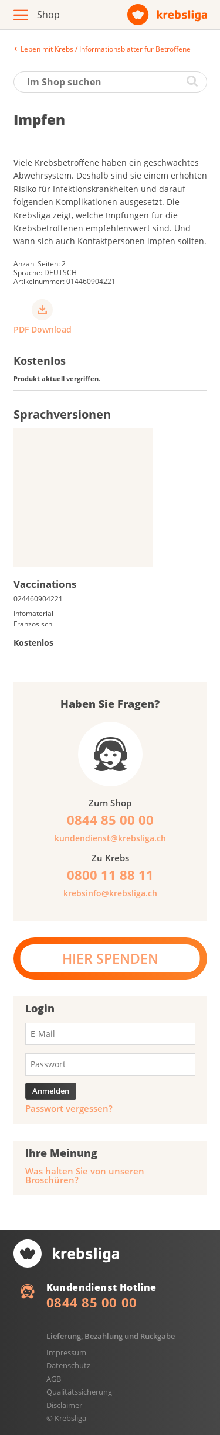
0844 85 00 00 (91, 1302)
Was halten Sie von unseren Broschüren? (84, 1175)
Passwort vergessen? (69, 1108)
